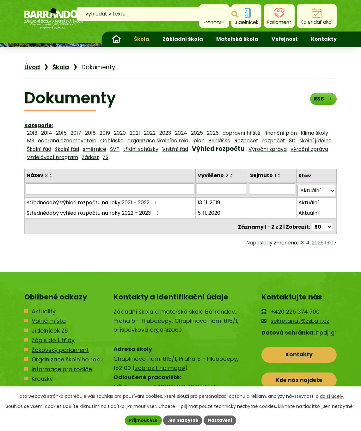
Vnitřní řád (175, 149)
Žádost (90, 157)
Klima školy (314, 133)
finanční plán (280, 133)
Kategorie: (38, 125)
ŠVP (114, 149)
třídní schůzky (140, 149)
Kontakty (324, 39)
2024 (181, 133)
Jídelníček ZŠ (50, 327)
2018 (90, 133)
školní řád (67, 149)
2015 (61, 133)
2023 (165, 133)
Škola (141, 39)
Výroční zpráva (267, 149)
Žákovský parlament (60, 347)
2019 (105, 133)
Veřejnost (285, 39)
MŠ (30, 140)
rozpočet (273, 140)
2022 (150, 133)
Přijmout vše (141, 420)
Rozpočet (246, 140)
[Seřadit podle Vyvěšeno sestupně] (232, 177)
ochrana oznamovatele (67, 140)
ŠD (292, 140)
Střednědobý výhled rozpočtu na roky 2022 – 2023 (94, 211)
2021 (135, 133)
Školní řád (39, 149)
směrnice (94, 149)
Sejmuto (263, 175)
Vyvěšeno (213, 175)
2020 (120, 133)
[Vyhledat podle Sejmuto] (272, 188)
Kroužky (42, 375)
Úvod (116, 39)
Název (37, 175)
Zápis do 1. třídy (53, 337)
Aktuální (309, 200)
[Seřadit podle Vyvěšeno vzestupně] (232, 174)
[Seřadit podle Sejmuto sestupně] (279, 177)
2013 (32, 133)
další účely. (332, 395)
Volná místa (49, 318)
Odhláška (112, 140)
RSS (322, 100)
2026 (213, 133)
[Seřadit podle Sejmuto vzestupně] (279, 174)
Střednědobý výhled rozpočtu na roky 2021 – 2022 (93, 200)
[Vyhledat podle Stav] (316, 188)
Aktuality (44, 308)
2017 (75, 133)
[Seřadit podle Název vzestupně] (51, 174)
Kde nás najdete (299, 379)
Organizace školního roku (67, 356)
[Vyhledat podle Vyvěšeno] (222, 188)
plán (199, 140)
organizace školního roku (158, 140)
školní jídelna (315, 140)
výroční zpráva (309, 149)
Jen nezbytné (182, 420)
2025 (197, 133)
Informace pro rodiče (62, 366)
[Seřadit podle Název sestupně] (51, 177)
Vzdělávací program (52, 157)
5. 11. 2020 (209, 211)
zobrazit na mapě (160, 365)
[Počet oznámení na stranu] (322, 223)
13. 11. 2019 (209, 200)
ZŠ (105, 157)
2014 (46, 133)
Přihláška (219, 140)
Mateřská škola (237, 39)
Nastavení (222, 420)
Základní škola (182, 39)
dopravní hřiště (241, 133)
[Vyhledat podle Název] (110, 188)
